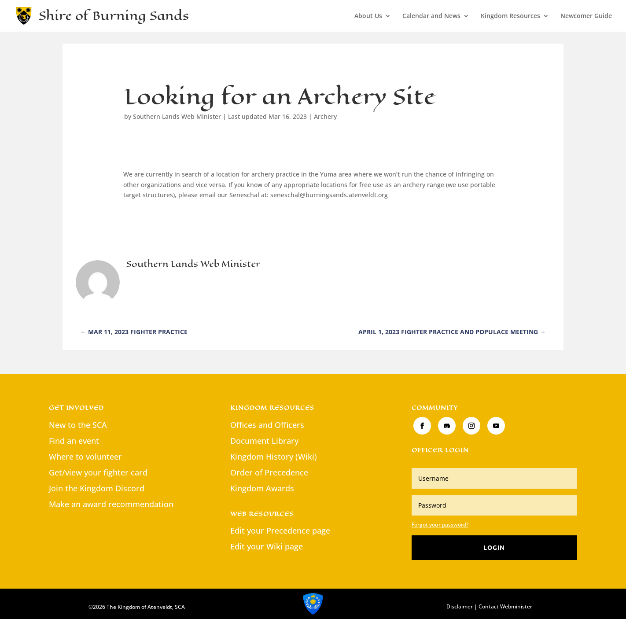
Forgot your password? (440, 524)
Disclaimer (459, 606)
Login (494, 547)
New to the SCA (78, 425)
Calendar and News (431, 16)
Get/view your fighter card (98, 472)
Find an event (74, 440)
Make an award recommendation (111, 504)
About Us (368, 16)
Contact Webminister (505, 606)
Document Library (264, 440)
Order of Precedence (269, 472)
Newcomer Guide (586, 16)
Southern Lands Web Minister (177, 116)
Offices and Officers (267, 425)
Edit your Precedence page (280, 530)
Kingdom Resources (510, 16)
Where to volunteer (85, 456)
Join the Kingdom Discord (96, 488)
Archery (325, 116)
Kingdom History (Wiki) (273, 456)
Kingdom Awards (262, 488)
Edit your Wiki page (266, 546)
